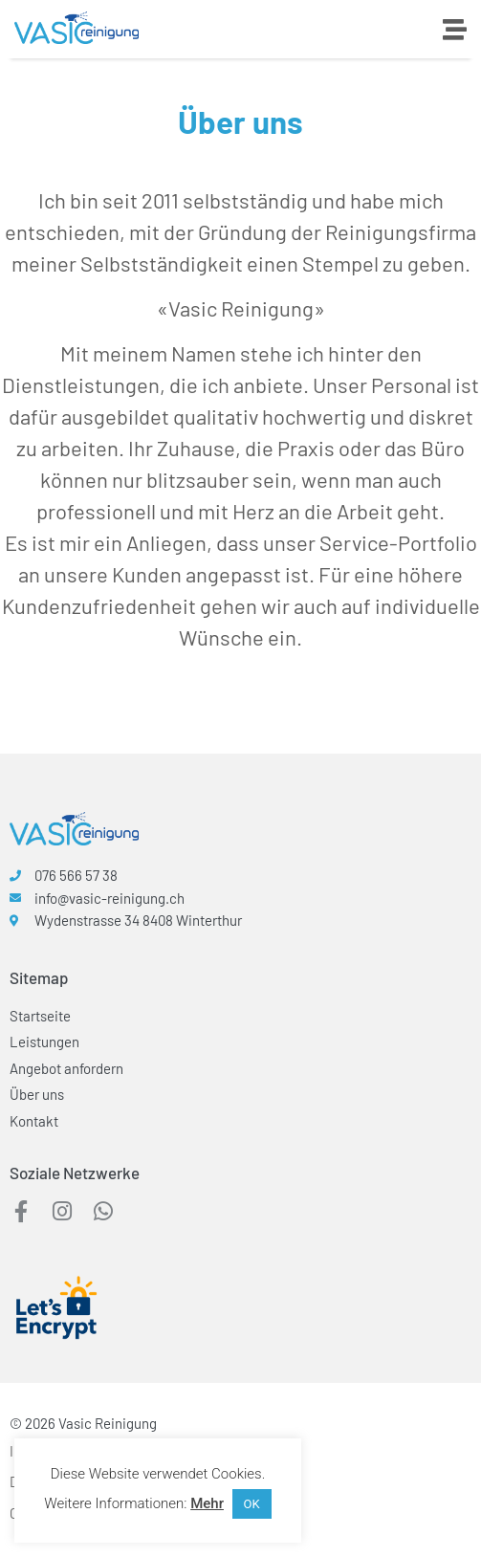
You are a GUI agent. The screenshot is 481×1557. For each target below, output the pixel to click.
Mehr (207, 1503)
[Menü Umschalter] (455, 29)
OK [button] (252, 1504)
